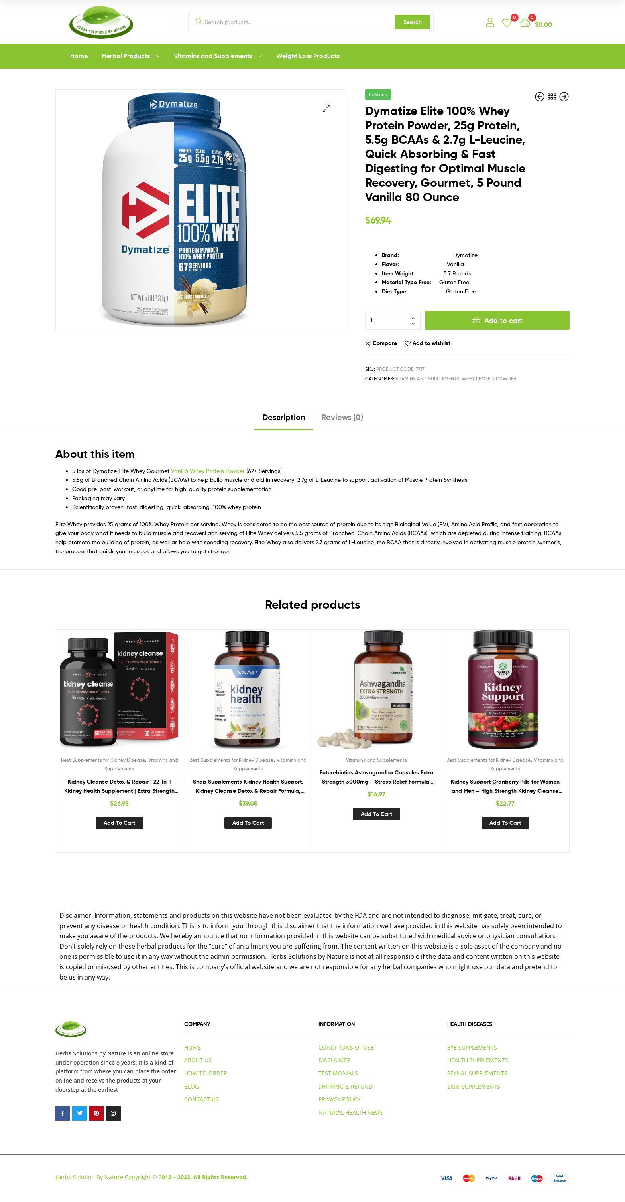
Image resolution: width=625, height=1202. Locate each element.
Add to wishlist (431, 343)
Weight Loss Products (308, 56)
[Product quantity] (393, 320)
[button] (326, 108)
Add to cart (503, 320)
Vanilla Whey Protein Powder (208, 470)
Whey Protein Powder (489, 379)
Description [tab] (283, 417)
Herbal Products (126, 56)
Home (79, 56)
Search (412, 22)
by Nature (112, 1053)
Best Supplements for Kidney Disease (103, 760)
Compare (385, 343)
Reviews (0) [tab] (342, 417)
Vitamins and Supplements (213, 56)
